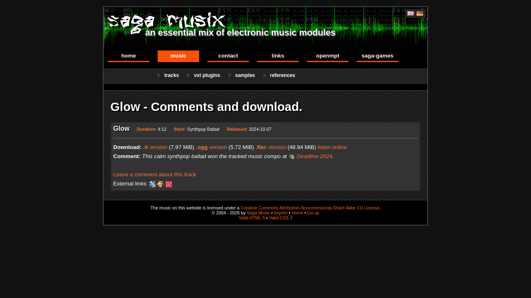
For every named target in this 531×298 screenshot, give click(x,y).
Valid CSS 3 (280, 217)
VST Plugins (207, 75)
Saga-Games (377, 56)
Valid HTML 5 (252, 217)
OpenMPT (327, 56)
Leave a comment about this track (154, 174)
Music (179, 56)
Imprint (280, 212)
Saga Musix (258, 212)
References (282, 75)
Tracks (171, 75)
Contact (228, 56)
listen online (332, 147)
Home (128, 56)
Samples (245, 75)
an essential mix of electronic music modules (240, 33)
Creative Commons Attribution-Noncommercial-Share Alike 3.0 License (310, 207)
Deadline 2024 (314, 156)
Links (278, 56)
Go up (313, 212)
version (155, 147)
